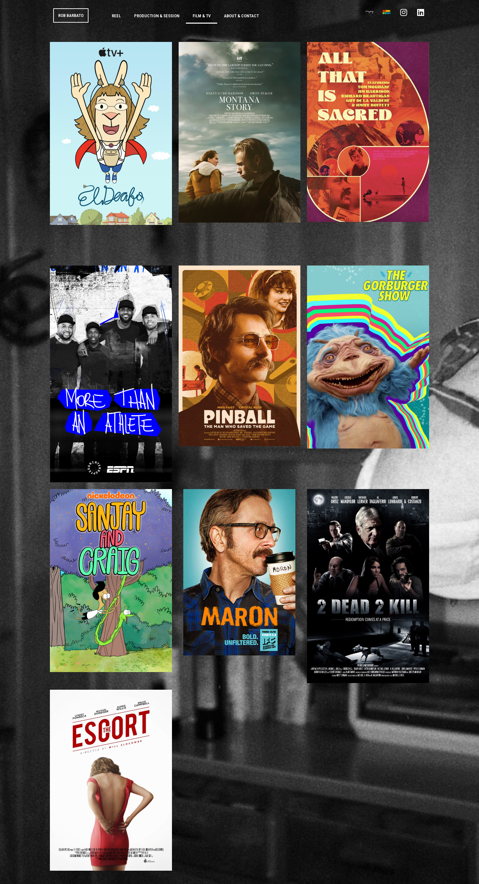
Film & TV (202, 15)
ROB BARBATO (70, 15)
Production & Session (156, 15)
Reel (116, 15)
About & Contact (241, 15)
